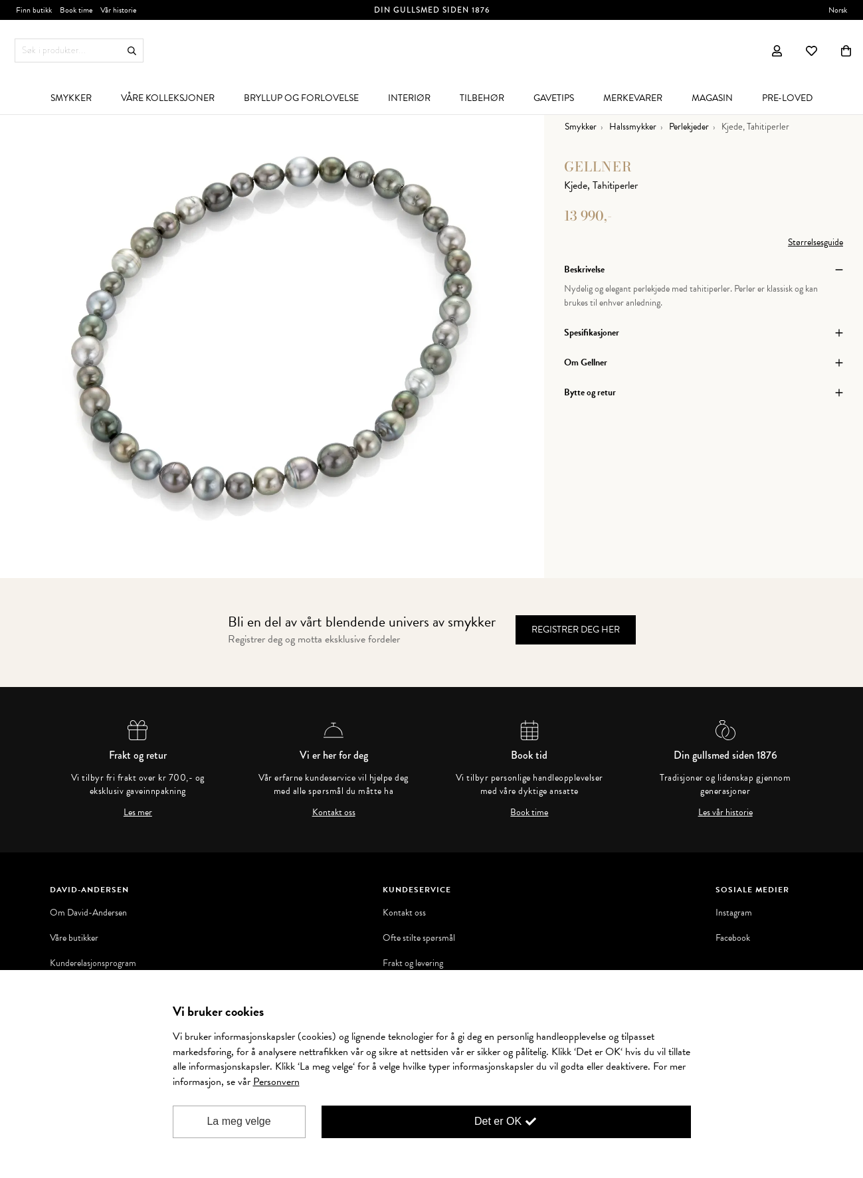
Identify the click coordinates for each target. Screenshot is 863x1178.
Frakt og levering (413, 963)
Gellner (598, 166)
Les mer (138, 812)
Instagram (734, 913)
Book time (529, 812)
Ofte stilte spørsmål (419, 938)
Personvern (276, 1082)
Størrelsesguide (815, 242)
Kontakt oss (333, 812)
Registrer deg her (575, 630)
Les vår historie (725, 812)
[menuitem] (71, 97)
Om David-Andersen (88, 913)
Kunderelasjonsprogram (93, 963)
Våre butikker (74, 938)
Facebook (733, 938)
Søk (132, 51)
